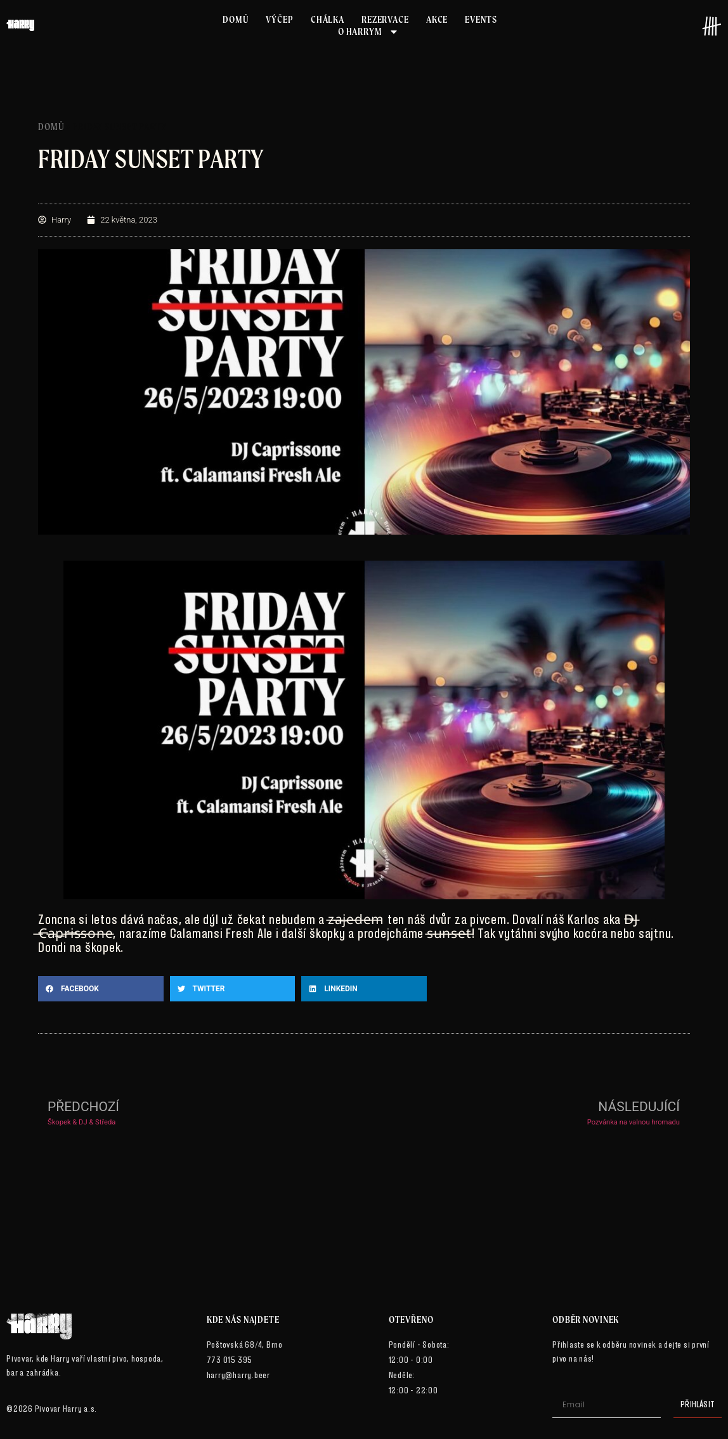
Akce (437, 19)
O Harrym (368, 31)
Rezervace (385, 19)
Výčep (279, 19)
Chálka (327, 19)
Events (481, 19)
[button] (101, 988)
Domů (236, 19)
